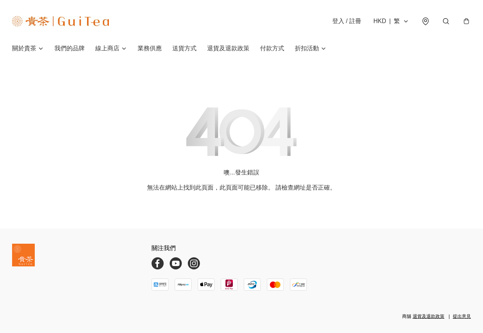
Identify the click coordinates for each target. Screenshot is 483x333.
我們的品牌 (69, 48)
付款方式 (272, 48)
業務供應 (150, 48)
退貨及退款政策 (228, 48)
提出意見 (462, 316)
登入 (346, 21)
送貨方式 (184, 48)
